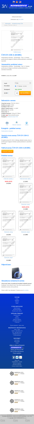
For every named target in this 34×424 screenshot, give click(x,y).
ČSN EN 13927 (8, 247)
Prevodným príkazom (17, 320)
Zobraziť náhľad (7, 151)
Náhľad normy (17, 52)
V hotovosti (17, 322)
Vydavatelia (8, 23)
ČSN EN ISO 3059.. (25, 169)
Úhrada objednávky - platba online (17, 325)
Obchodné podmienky (17, 364)
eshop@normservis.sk (17, 333)
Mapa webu (17, 360)
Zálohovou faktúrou (17, 319)
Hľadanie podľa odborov (17, 310)
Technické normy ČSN (17, 23)
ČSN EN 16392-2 (8, 169)
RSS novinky (17, 341)
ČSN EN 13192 (25, 194)
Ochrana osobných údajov (17, 366)
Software (17, 301)
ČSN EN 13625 (25, 222)
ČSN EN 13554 (8, 222)
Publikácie (17, 300)
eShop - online (17, 329)
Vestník (17, 342)
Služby (17, 303)
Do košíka (25, 93)
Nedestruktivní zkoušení (7, 131)
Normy (17, 298)
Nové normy (17, 340)
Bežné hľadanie (17, 308)
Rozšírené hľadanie (17, 309)
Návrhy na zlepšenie (17, 363)
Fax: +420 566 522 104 (17, 332)
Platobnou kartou (17, 315)
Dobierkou (17, 317)
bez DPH (21, 19)
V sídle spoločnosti (17, 335)
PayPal (17, 316)
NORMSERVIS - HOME (17, 361)
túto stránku (25, 290)
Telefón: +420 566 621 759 (17, 330)
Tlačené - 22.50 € (22, 86)
